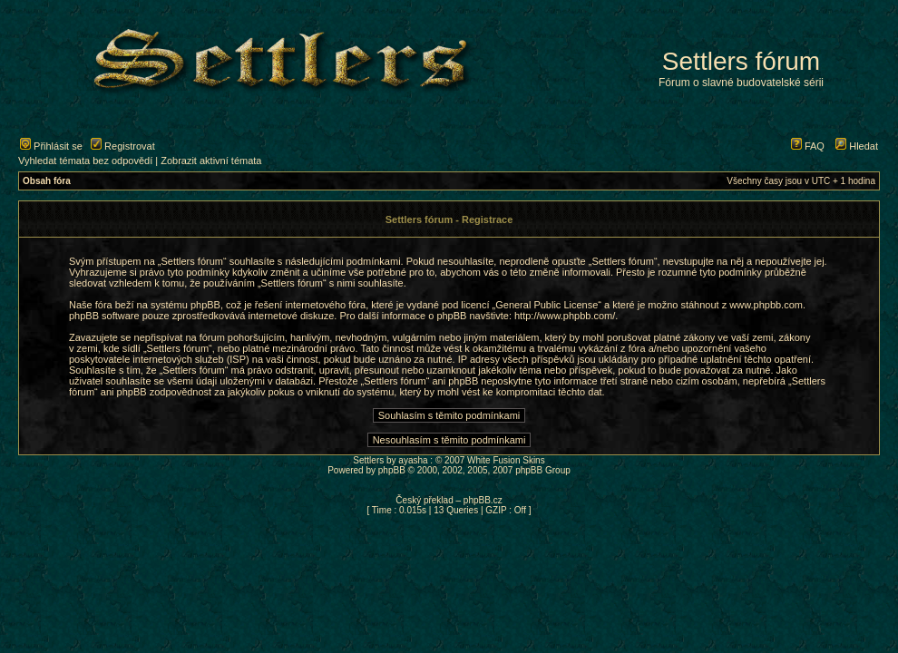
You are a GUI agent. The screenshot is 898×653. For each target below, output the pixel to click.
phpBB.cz (483, 500)
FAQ (808, 146)
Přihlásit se (51, 146)
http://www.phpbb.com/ (564, 315)
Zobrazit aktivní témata (211, 160)
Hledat (856, 146)
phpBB (391, 470)
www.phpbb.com (766, 304)
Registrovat (123, 146)
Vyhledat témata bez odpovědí (85, 160)
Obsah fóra (47, 181)
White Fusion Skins (506, 460)
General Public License (546, 304)
